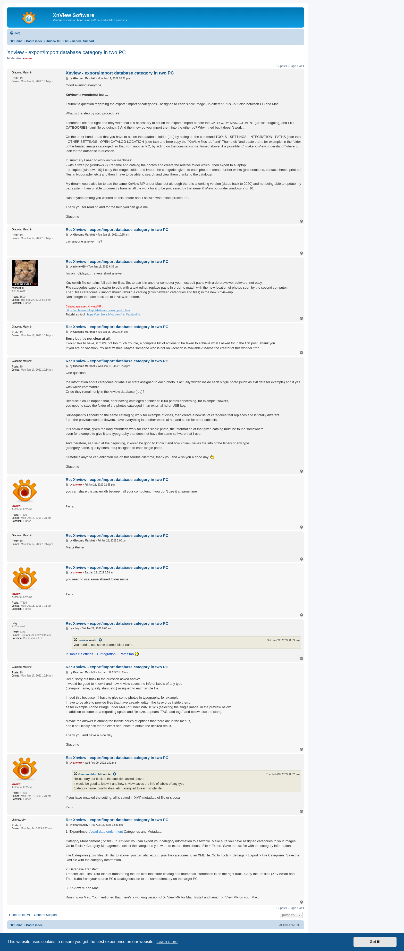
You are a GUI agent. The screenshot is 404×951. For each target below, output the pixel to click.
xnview (83, 640)
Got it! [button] (375, 942)
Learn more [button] (167, 941)
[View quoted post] (100, 640)
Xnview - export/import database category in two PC (66, 52)
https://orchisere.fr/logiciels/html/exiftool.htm (114, 314)
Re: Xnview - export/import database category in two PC (117, 229)
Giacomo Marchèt (90, 774)
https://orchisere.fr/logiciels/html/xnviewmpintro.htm (98, 310)
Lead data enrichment (106, 831)
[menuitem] (15, 33)
